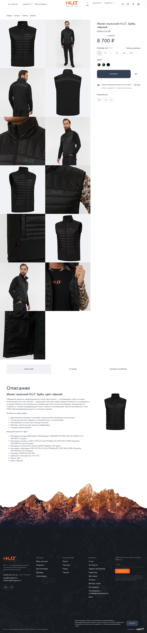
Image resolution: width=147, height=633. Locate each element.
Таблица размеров (133, 48)
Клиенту (109, 3)
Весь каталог (42, 561)
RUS (110, 48)
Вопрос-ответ (95, 583)
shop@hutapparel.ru (10, 578)
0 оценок (111, 35)
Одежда (39, 572)
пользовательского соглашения (132, 578)
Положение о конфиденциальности (98, 592)
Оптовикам (94, 587)
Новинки (26, 4)
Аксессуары (41, 576)
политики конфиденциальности (125, 580)
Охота (65, 561)
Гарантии (93, 572)
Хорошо (132, 623)
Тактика (66, 565)
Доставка (93, 576)
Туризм (65, 572)
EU (106, 48)
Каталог (13, 4)
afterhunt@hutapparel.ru (12, 580)
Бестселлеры (41, 4)
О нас (87, 4)
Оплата (92, 580)
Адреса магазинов (97, 568)
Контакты (97, 3)
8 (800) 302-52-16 (10, 575)
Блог (91, 597)
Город (65, 568)
